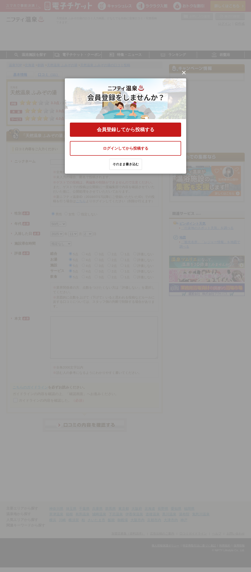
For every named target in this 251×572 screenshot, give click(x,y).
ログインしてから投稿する (125, 148)
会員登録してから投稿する (125, 129)
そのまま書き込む (126, 164)
